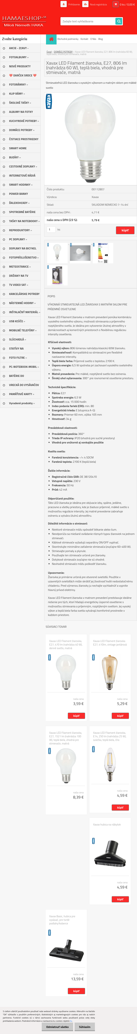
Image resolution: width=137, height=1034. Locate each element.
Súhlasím (84, 1027)
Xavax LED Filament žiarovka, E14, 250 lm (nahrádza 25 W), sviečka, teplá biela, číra (109, 736)
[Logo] (24, 21)
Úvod (49, 52)
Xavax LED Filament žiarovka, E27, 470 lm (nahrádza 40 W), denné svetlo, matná (65, 644)
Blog (100, 39)
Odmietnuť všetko (57, 1027)
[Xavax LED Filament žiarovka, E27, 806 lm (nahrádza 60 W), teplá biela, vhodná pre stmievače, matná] (90, 94)
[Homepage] (51, 39)
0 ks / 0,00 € (127, 4)
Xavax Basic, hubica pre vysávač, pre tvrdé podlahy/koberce (62, 920)
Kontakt (84, 39)
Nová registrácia (98, 4)
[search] (119, 21)
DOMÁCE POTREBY (63, 52)
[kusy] (51, 229)
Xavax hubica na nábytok (107, 824)
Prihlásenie (74, 4)
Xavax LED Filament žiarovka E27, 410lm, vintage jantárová (110, 642)
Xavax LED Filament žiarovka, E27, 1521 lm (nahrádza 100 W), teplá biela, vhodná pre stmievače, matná (65, 738)
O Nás (93, 39)
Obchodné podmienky (67, 39)
